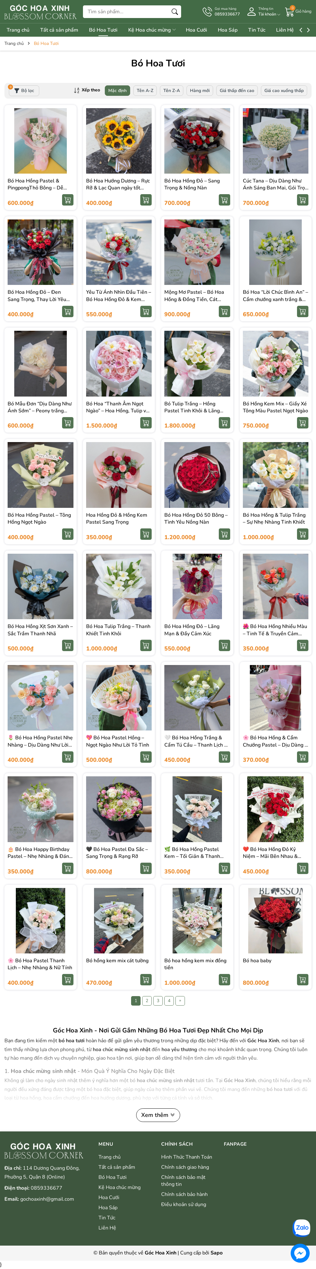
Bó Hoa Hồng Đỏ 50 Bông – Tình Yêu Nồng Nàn (196, 519)
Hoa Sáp (239, 30)
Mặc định (117, 91)
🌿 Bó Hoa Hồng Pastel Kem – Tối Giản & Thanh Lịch (192, 856)
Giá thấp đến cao (237, 91)
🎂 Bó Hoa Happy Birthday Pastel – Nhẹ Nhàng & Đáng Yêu (40, 856)
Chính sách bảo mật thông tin (183, 1181)
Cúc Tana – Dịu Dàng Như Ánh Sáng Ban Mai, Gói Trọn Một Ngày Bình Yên (275, 188)
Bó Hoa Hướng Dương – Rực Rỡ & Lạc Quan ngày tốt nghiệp (118, 188)
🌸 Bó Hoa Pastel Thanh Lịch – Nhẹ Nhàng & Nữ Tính (40, 964)
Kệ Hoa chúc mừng (159, 30)
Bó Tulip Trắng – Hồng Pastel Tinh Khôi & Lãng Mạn (192, 411)
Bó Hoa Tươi (107, 30)
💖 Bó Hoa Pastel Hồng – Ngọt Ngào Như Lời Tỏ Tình (117, 741)
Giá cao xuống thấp (284, 91)
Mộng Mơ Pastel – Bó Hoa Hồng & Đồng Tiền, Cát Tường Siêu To (194, 299)
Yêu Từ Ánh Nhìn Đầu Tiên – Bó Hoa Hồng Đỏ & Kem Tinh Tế (118, 299)
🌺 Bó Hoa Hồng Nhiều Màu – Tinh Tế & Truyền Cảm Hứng (275, 633)
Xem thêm (158, 1115)
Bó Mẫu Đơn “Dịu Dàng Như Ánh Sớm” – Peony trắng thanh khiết (40, 411)
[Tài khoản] (262, 11)
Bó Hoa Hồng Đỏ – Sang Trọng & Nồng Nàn (192, 184)
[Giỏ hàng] (298, 11)
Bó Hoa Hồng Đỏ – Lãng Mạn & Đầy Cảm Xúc (191, 630)
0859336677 (46, 1188)
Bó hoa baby (257, 960)
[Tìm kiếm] (174, 11)
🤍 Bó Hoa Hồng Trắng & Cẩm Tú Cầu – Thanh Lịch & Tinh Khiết (196, 744)
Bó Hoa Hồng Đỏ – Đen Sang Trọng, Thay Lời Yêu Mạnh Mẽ (37, 299)
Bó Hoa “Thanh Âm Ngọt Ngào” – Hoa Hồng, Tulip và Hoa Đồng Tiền (117, 411)
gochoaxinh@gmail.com (47, 1199)
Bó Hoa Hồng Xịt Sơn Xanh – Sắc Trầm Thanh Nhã (40, 630)
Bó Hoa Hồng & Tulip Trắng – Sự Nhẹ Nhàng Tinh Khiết (274, 519)
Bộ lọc (21, 89)
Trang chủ (18, 30)
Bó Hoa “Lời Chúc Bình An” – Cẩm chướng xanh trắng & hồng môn (275, 299)
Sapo (217, 1252)
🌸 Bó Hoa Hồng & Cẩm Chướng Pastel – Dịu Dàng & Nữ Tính (275, 744)
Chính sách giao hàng (185, 1167)
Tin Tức (270, 30)
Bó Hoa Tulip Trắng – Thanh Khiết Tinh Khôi (118, 630)
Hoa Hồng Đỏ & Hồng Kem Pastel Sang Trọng (116, 519)
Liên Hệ (300, 30)
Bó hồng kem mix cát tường (117, 960)
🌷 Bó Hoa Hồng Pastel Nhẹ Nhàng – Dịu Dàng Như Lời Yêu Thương (40, 744)
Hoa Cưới (205, 30)
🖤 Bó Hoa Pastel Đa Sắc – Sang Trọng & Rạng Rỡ (117, 853)
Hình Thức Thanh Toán (186, 1157)
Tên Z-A (171, 91)
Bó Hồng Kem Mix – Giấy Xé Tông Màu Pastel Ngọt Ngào (275, 407)
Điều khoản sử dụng (183, 1204)
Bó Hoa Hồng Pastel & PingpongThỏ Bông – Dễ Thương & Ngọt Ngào (35, 188)
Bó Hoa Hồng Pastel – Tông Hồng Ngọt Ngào (39, 519)
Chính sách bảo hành (184, 1194)
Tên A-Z (145, 91)
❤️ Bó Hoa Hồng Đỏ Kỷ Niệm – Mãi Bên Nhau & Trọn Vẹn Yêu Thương (270, 856)
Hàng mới (200, 91)
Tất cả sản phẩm (61, 30)
